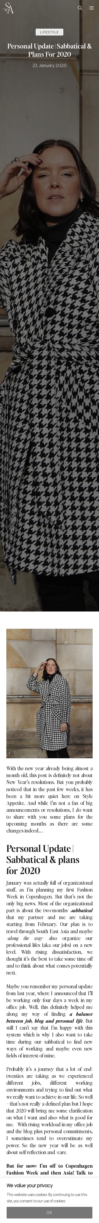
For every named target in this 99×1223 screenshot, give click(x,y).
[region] (49, 1200)
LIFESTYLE (49, 32)
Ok (49, 1212)
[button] (80, 8)
